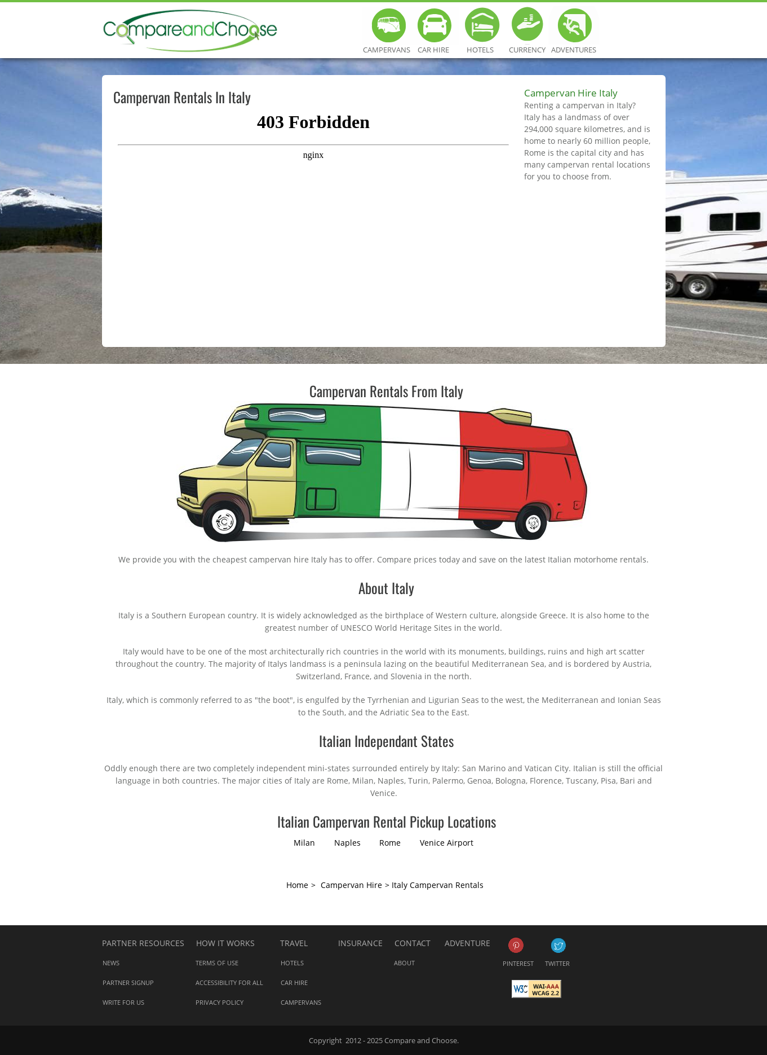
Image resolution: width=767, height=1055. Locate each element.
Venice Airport (446, 842)
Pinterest (516, 945)
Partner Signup (128, 982)
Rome (390, 842)
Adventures (574, 25)
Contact (412, 943)
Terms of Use (217, 963)
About (404, 963)
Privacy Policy (219, 1002)
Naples (347, 842)
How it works (225, 943)
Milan (304, 842)
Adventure (467, 943)
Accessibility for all (229, 982)
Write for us (123, 1002)
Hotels (480, 25)
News (111, 963)
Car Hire (433, 25)
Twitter (558, 945)
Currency (527, 25)
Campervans (387, 25)
